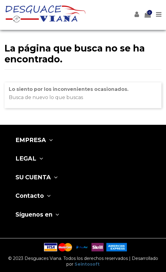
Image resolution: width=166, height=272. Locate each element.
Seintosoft (87, 264)
